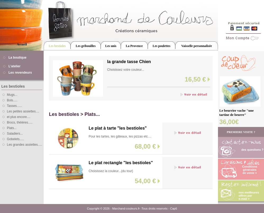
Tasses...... (14, 106)
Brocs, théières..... (20, 122)
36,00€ (229, 121)
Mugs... (12, 95)
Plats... (12, 128)
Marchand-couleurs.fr (126, 208)
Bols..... (12, 100)
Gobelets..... (15, 139)
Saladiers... (15, 133)
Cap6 (173, 208)
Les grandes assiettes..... (24, 144)
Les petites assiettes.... (23, 111)
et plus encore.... (18, 117)
